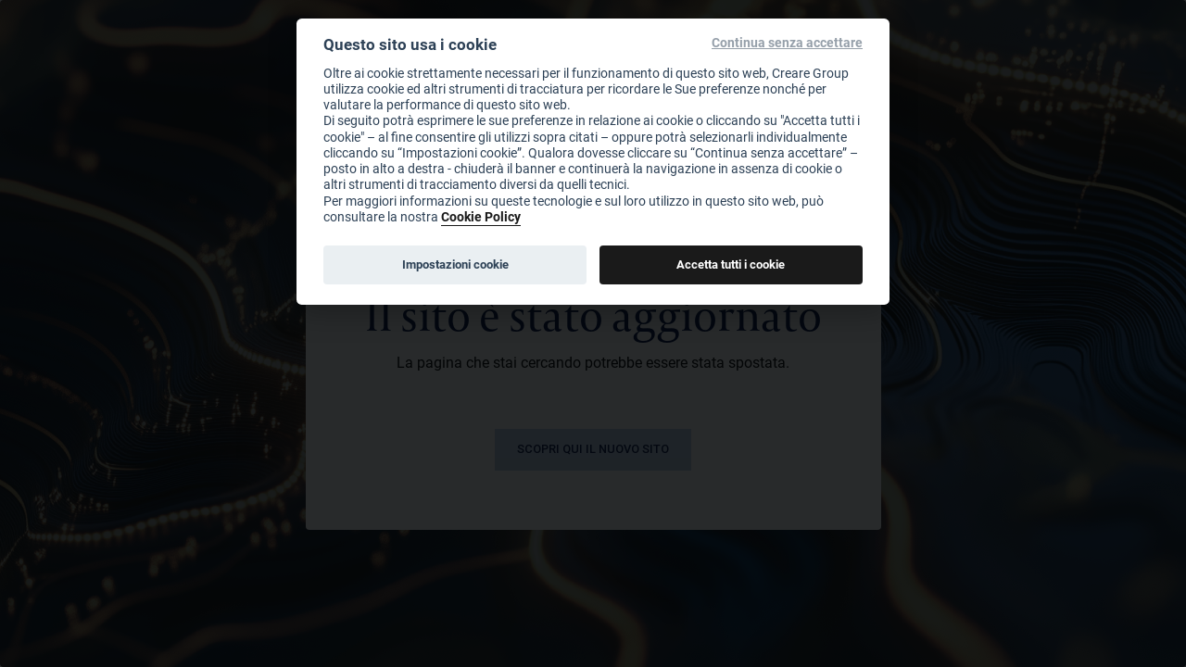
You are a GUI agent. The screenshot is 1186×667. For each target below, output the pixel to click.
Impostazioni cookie (455, 264)
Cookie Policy (481, 216)
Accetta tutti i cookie (730, 264)
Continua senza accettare (787, 43)
